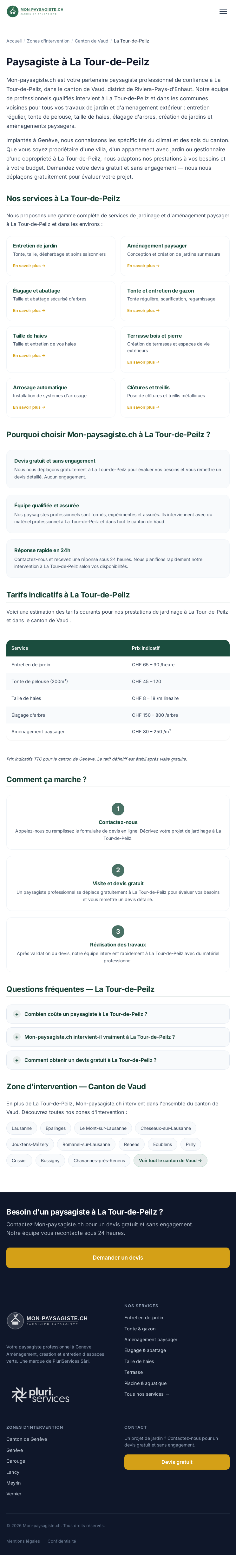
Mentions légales (23, 1541)
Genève (14, 1450)
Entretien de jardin (143, 1317)
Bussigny (50, 1160)
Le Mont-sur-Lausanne (103, 1128)
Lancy (12, 1472)
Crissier (19, 1160)
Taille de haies (139, 1361)
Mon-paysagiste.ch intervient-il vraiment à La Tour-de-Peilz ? (99, 1037)
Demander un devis (118, 1258)
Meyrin (13, 1483)
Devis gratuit (177, 1462)
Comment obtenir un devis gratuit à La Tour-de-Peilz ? (90, 1060)
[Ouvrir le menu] (223, 11)
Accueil (14, 40)
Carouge (15, 1461)
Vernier (13, 1493)
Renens (131, 1144)
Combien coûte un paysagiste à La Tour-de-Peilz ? (86, 1014)
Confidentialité (62, 1541)
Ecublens (162, 1144)
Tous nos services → (146, 1394)
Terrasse (133, 1372)
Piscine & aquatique (145, 1383)
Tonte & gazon (140, 1328)
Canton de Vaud (91, 40)
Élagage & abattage (145, 1350)
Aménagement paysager (150, 1339)
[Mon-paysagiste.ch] (43, 11)
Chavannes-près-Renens (99, 1160)
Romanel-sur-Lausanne (86, 1144)
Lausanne (22, 1128)
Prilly (191, 1144)
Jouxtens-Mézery (30, 1144)
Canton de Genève (26, 1439)
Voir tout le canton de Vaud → (170, 1160)
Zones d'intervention (48, 40)
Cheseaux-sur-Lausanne (166, 1128)
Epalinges (56, 1128)
